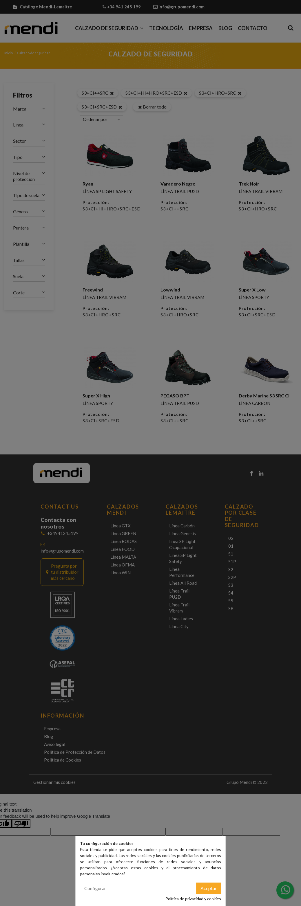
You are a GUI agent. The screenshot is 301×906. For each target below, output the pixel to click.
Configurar (95, 888)
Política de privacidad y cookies (193, 898)
